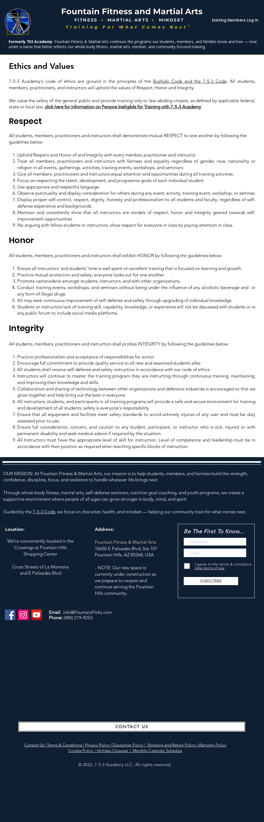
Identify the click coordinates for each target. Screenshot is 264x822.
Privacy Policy (97, 745)
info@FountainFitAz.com (87, 612)
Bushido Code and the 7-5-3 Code (190, 81)
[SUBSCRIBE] (211, 581)
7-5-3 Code (44, 511)
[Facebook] (10, 615)
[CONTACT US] (131, 726)
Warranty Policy (212, 745)
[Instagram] (23, 615)
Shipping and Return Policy (171, 745)
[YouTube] (36, 615)
